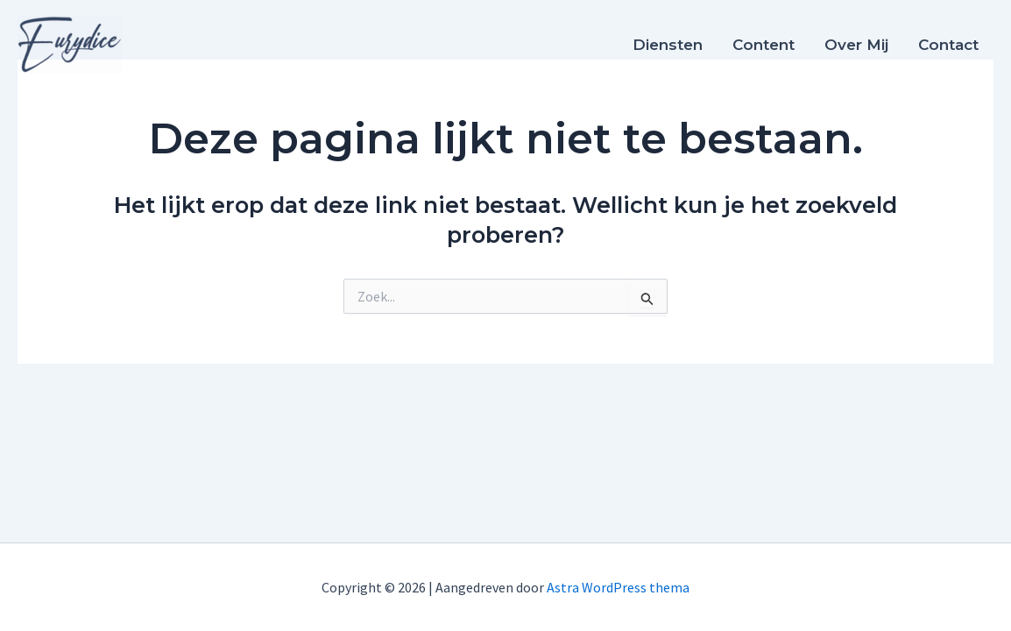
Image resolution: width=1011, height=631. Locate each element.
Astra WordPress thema (618, 587)
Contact (948, 44)
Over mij (856, 44)
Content (763, 44)
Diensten (668, 44)
